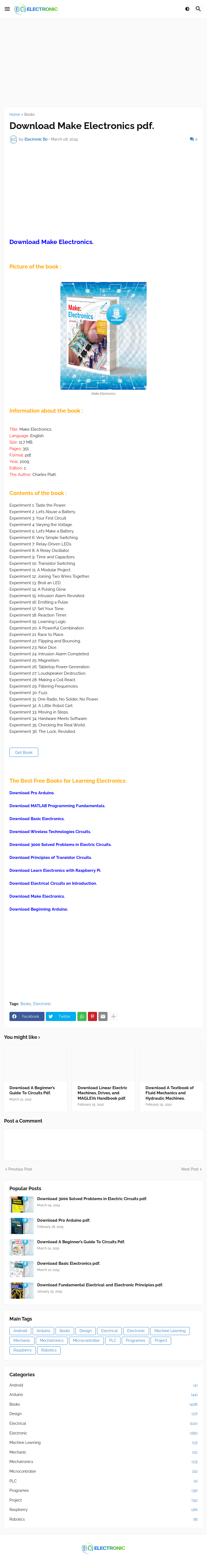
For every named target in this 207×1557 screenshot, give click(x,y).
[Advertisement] (103, 62)
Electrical (109, 1331)
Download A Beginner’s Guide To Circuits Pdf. (32, 1090)
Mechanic (21, 1340)
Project (161, 1340)
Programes (135, 1340)
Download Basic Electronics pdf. (68, 1263)
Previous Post (20, 1169)
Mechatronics (52, 1340)
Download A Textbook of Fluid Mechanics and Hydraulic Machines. (170, 1093)
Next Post (190, 1169)
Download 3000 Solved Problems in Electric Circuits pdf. (92, 1198)
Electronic (42, 1004)
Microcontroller (86, 1340)
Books (29, 115)
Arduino (43, 1331)
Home (14, 115)
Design (86, 1331)
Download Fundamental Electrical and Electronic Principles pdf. (100, 1285)
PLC (112, 1340)
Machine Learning (170, 1331)
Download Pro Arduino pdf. (63, 1220)
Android (20, 1331)
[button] (7, 9)
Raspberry (22, 1350)
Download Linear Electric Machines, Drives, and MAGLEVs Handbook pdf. (102, 1093)
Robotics (49, 1350)
